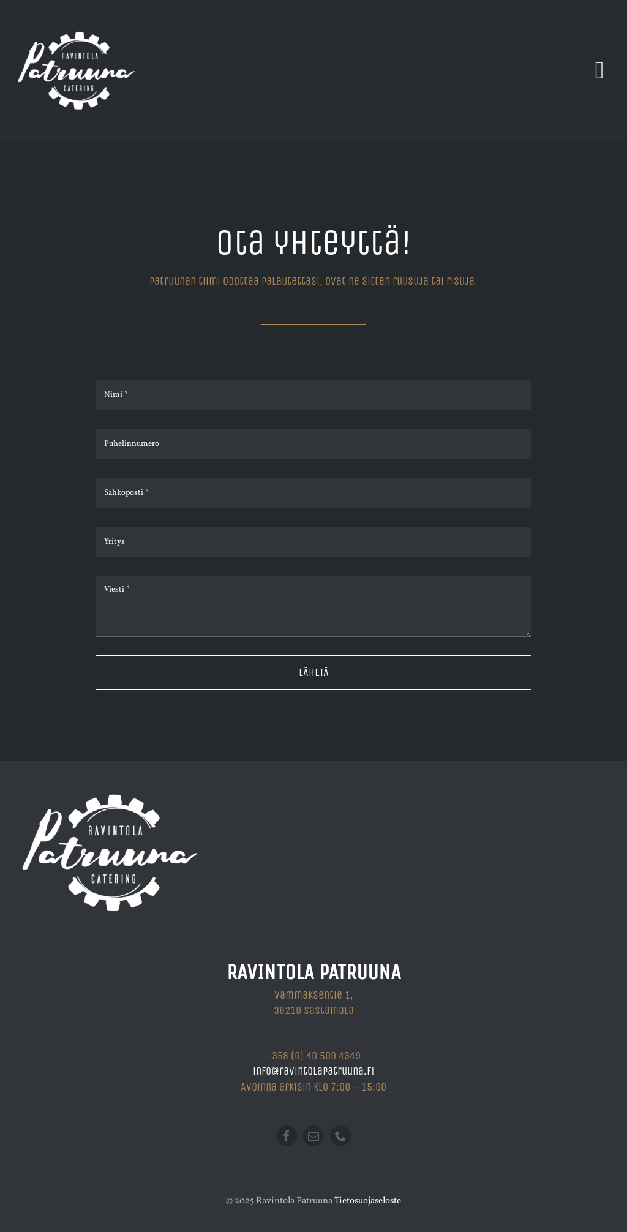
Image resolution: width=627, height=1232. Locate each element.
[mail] (313, 1135)
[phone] (340, 1135)
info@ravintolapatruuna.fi (313, 1071)
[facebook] (286, 1135)
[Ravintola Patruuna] (76, 13)
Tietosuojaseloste (367, 1201)
